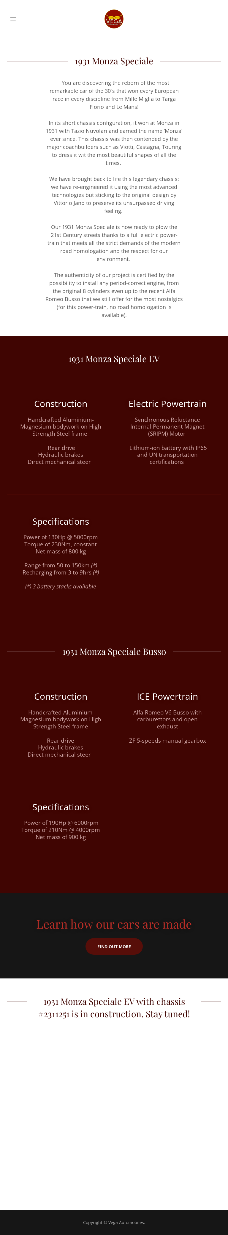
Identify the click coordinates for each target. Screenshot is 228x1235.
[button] (23, 19)
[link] (114, 19)
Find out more (114, 946)
